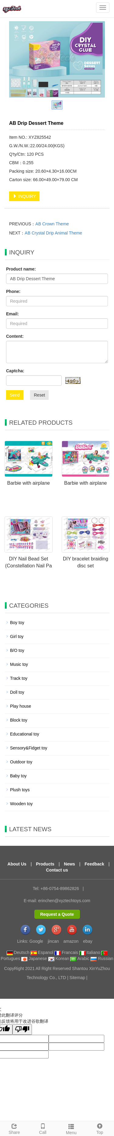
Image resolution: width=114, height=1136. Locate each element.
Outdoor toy (21, 761)
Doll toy (17, 692)
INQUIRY (24, 196)
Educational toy (24, 734)
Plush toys (20, 789)
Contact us (57, 870)
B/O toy (17, 650)
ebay (87, 941)
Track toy (18, 678)
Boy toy (17, 622)
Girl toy (16, 636)
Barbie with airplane (28, 483)
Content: (15, 336)
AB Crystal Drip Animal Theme (53, 233)
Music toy (19, 664)
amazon (71, 941)
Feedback (94, 864)
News (69, 864)
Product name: (21, 269)
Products (45, 864)
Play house (20, 706)
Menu (71, 1128)
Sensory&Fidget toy (28, 748)
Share (14, 1128)
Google (36, 941)
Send (15, 395)
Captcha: (15, 370)
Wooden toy (21, 803)
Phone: (13, 291)
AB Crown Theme (52, 223)
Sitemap (77, 977)
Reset (39, 395)
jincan (53, 941)
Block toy (18, 720)
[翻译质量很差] (22, 1029)
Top (99, 1128)
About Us (17, 864)
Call (43, 1128)
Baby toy (18, 775)
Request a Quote (57, 914)
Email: (12, 313)
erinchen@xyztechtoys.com (64, 900)
